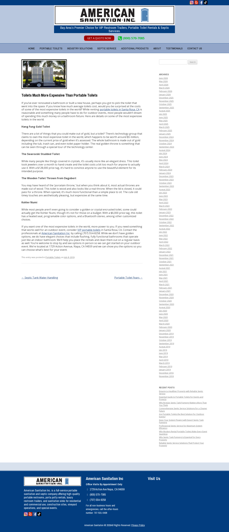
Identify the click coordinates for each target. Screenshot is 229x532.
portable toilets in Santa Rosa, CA (119, 109)
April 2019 (163, 360)
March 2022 (164, 245)
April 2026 (163, 84)
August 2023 (164, 189)
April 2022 (163, 242)
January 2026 (165, 94)
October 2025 (165, 104)
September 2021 (166, 264)
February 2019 (165, 366)
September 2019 (166, 343)
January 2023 (165, 212)
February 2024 (165, 169)
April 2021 (163, 281)
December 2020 (166, 294)
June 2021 (163, 274)
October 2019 (165, 340)
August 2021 (164, 268)
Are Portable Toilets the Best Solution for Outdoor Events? (181, 415)
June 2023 (163, 196)
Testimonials (174, 48)
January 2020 (165, 330)
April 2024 (163, 163)
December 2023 (166, 176)
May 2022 (163, 238)
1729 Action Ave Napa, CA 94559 (107, 489)
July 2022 (163, 232)
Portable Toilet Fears (128, 277)
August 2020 (164, 307)
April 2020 (163, 320)
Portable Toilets (51, 48)
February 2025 (165, 130)
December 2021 (166, 255)
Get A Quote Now (99, 38)
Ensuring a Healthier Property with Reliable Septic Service (181, 392)
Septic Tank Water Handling (39, 277)
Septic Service (106, 48)
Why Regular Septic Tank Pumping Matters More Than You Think (183, 404)
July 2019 (163, 350)
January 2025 (165, 134)
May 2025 (163, 120)
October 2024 (165, 143)
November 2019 (166, 337)
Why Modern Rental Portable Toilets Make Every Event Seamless (183, 432)
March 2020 (164, 323)
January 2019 (165, 369)
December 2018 (166, 373)
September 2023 (166, 186)
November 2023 (166, 179)
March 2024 (164, 166)
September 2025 (166, 107)
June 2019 (163, 353)
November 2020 (166, 297)
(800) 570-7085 (134, 38)
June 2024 (163, 156)
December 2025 (166, 97)
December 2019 (166, 333)
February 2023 (165, 209)
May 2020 (163, 317)
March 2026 (164, 88)
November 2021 (166, 258)
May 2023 (163, 199)
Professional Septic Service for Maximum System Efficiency (180, 427)
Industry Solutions (80, 48)
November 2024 (166, 140)
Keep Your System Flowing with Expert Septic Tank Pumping (181, 421)
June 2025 (163, 117)
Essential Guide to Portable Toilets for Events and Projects (181, 398)
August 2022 (164, 229)
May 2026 (163, 81)
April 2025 (163, 124)
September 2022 (166, 225)
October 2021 (165, 261)
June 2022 (163, 235)
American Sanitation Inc (56, 233)
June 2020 (163, 314)
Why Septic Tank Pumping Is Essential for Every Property (180, 438)
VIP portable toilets (89, 230)
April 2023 (163, 202)
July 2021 (163, 271)
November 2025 (166, 101)
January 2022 (165, 251)
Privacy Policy (138, 525)
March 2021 (164, 284)
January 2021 (165, 291)
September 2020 (166, 304)
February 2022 (165, 248)
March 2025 (164, 127)
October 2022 (165, 222)
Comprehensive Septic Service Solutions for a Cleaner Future (183, 409)
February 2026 (165, 91)
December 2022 (166, 215)
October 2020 (165, 301)
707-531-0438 (100, 512)
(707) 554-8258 (98, 500)
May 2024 (163, 160)
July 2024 (163, 153)
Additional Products (135, 48)
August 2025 (164, 110)
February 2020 (165, 327)
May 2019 (163, 356)
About (157, 48)
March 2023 (164, 206)
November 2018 (166, 376)
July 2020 (163, 310)
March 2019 (164, 363)
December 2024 (166, 137)
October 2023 (165, 183)
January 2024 (165, 173)
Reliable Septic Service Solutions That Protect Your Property (181, 444)
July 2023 (163, 192)
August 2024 (164, 150)
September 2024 (166, 147)
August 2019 (164, 346)
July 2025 (163, 114)
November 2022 (166, 219)
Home (31, 48)
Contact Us (194, 48)
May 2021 (163, 278)
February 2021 (165, 288)
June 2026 (163, 78)
